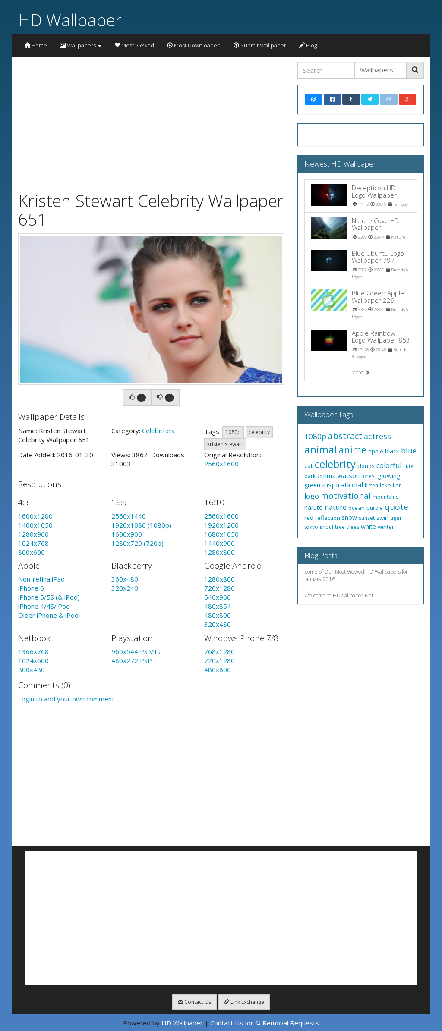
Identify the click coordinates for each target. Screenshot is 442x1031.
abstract (345, 436)
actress (377, 436)
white (368, 526)
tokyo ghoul (318, 527)
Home (36, 45)
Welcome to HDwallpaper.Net (338, 595)
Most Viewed (134, 45)
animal (320, 449)
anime (352, 449)
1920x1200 (221, 525)
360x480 (124, 579)
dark (310, 476)
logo (311, 496)
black (392, 451)
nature (336, 507)
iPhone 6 (31, 588)
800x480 (31, 669)
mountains (385, 496)
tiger (396, 518)
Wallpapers (80, 45)
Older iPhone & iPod (48, 615)
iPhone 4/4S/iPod (44, 606)
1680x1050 (221, 534)
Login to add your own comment (66, 699)
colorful (388, 465)
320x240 (124, 588)
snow (349, 517)
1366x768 (33, 651)
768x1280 (219, 651)
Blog (308, 45)
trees (353, 527)
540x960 (217, 597)
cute (408, 466)
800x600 (31, 552)
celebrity (259, 432)
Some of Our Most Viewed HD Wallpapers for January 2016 (356, 575)
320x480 (217, 624)
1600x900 (126, 534)
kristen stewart (225, 444)
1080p (233, 432)
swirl (382, 518)
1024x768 (33, 543)
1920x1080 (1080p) (141, 525)
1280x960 (33, 534)
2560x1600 (221, 463)
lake (385, 485)
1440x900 (219, 543)
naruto (313, 507)
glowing (389, 475)
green (312, 485)
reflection (327, 518)
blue (409, 451)
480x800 (217, 615)
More (360, 372)
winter (386, 527)
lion (397, 485)
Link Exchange (244, 1002)
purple (374, 508)
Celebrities (158, 430)
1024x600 (33, 660)
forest (368, 476)
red (308, 518)
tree (340, 527)
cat (308, 466)
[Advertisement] (151, 122)
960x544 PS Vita (136, 651)
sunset (367, 518)
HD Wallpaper (70, 19)
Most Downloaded (194, 45)
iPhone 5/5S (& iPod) (49, 597)
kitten (371, 485)
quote (396, 506)
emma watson (338, 475)
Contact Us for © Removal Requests (264, 1022)
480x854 (217, 606)
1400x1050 (35, 525)
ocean (356, 508)
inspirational (342, 485)
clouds (366, 466)
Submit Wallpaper (260, 45)
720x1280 (219, 588)
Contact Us (194, 1002)
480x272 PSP (131, 660)
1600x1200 (35, 516)
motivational (346, 495)
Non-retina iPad (41, 579)
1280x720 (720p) (137, 543)
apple (375, 451)
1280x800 (219, 552)
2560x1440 (128, 516)
